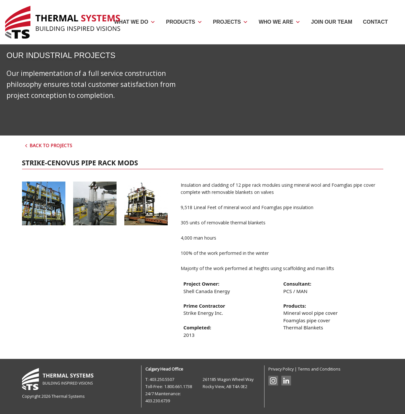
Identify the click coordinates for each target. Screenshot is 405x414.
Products (184, 22)
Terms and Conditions (319, 369)
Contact (375, 22)
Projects (230, 22)
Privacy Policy (281, 369)
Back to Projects (48, 145)
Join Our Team (331, 22)
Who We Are (279, 22)
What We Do (134, 22)
